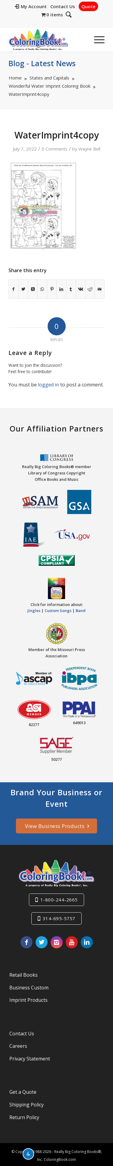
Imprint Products (28, 1000)
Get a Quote (22, 1092)
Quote (88, 6)
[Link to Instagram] (57, 942)
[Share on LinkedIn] (61, 289)
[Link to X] (42, 942)
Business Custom (29, 987)
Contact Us (62, 6)
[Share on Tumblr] (71, 289)
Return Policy (24, 1117)
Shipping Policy (26, 1104)
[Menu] (96, 40)
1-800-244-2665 (59, 900)
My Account (31, 6)
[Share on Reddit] (90, 289)
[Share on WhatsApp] (42, 289)
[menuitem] (31, 6)
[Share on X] (23, 289)
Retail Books (23, 975)
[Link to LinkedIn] (87, 942)
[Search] (69, 14)
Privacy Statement (29, 1058)
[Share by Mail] (99, 289)
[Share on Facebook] (13, 289)
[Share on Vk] (80, 289)
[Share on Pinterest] (52, 289)
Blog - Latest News (42, 63)
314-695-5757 (59, 918)
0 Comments (54, 149)
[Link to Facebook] (26, 942)
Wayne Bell (89, 149)
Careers (18, 1046)
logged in (48, 384)
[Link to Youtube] (72, 942)
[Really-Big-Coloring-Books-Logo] (46, 40)
